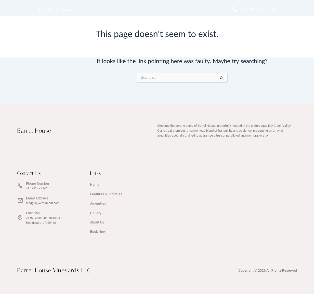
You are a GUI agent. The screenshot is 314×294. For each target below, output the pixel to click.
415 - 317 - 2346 (248, 10)
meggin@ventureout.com (43, 203)
